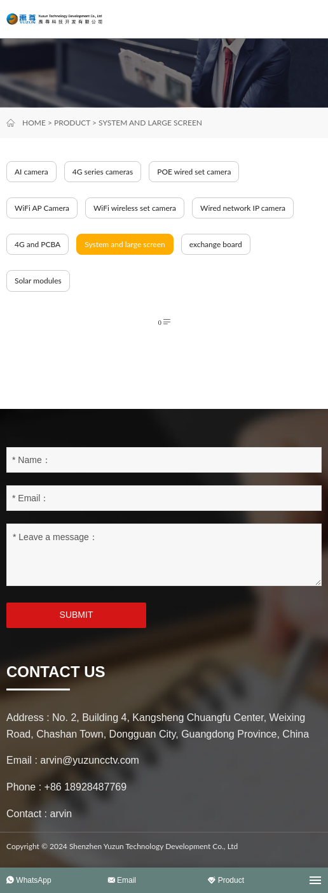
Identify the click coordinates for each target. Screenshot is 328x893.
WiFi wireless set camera (134, 208)
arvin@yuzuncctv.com (89, 760)
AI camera (31, 171)
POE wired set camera (194, 171)
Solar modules (38, 280)
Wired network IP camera (242, 208)
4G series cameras (102, 171)
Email (121, 880)
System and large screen (150, 122)
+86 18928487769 (85, 787)
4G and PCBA (37, 244)
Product (72, 122)
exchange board (215, 244)
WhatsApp (28, 880)
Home (34, 122)
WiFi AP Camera (42, 208)
